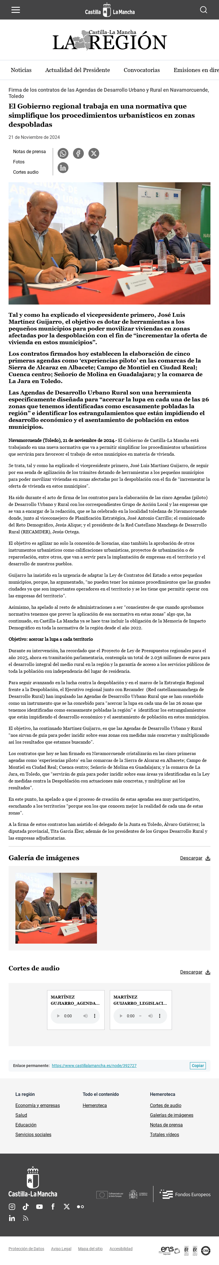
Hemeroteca (95, 1105)
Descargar (191, 858)
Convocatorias (142, 70)
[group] (76, 1010)
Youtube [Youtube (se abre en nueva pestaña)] (39, 1206)
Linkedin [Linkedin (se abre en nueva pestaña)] (12, 1218)
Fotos (19, 162)
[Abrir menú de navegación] (16, 10)
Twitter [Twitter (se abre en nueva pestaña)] (67, 1206)
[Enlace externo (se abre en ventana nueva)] (184, 1251)
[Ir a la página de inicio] (110, 9)
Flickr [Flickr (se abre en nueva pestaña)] (80, 1206)
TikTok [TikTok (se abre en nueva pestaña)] (26, 1206)
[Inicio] (52, 1181)
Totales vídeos (164, 1134)
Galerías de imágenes (171, 1115)
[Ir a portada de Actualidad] (109, 42)
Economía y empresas (37, 1105)
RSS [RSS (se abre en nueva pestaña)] (26, 1218)
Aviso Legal (61, 1248)
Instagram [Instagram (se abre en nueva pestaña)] (12, 1206)
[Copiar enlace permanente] (198, 1065)
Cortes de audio (165, 1105)
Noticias (21, 70)
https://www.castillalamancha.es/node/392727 (94, 1065)
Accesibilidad (121, 1248)
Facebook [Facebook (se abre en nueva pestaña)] (53, 1206)
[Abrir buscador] (203, 10)
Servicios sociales (33, 1134)
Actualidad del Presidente (77, 70)
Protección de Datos (26, 1248)
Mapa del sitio (90, 1248)
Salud (21, 1115)
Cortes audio (25, 172)
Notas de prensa (29, 151)
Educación (25, 1125)
